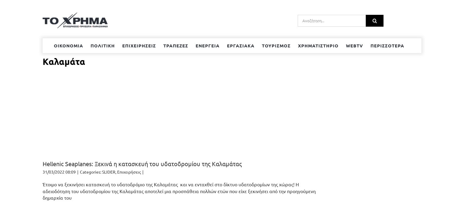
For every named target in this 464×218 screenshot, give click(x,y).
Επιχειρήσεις (129, 171)
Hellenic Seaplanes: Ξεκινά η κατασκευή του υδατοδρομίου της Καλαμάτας (142, 163)
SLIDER (108, 171)
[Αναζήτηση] (375, 21)
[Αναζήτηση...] (332, 21)
